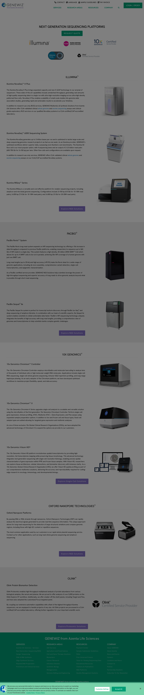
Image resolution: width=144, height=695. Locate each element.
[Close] (140, 690)
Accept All (118, 690)
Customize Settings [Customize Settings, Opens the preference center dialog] (102, 690)
